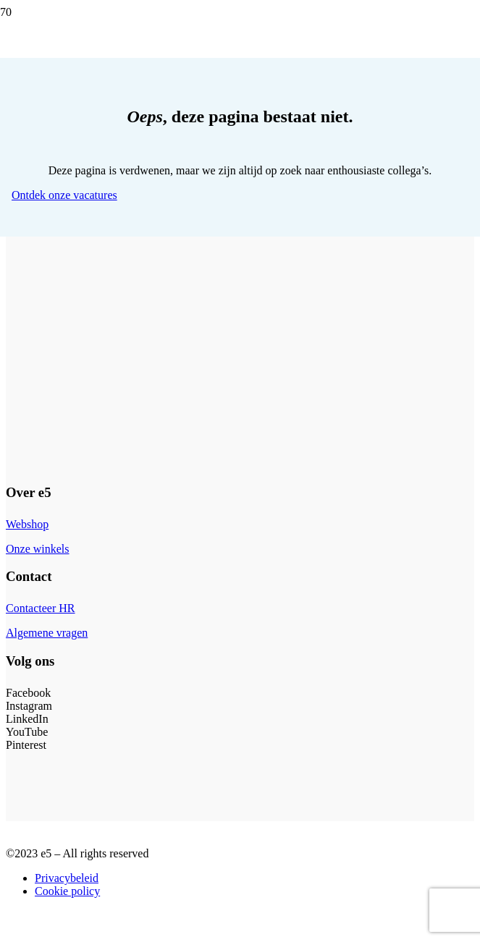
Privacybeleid (66, 878)
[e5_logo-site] (234, 247)
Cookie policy (67, 891)
